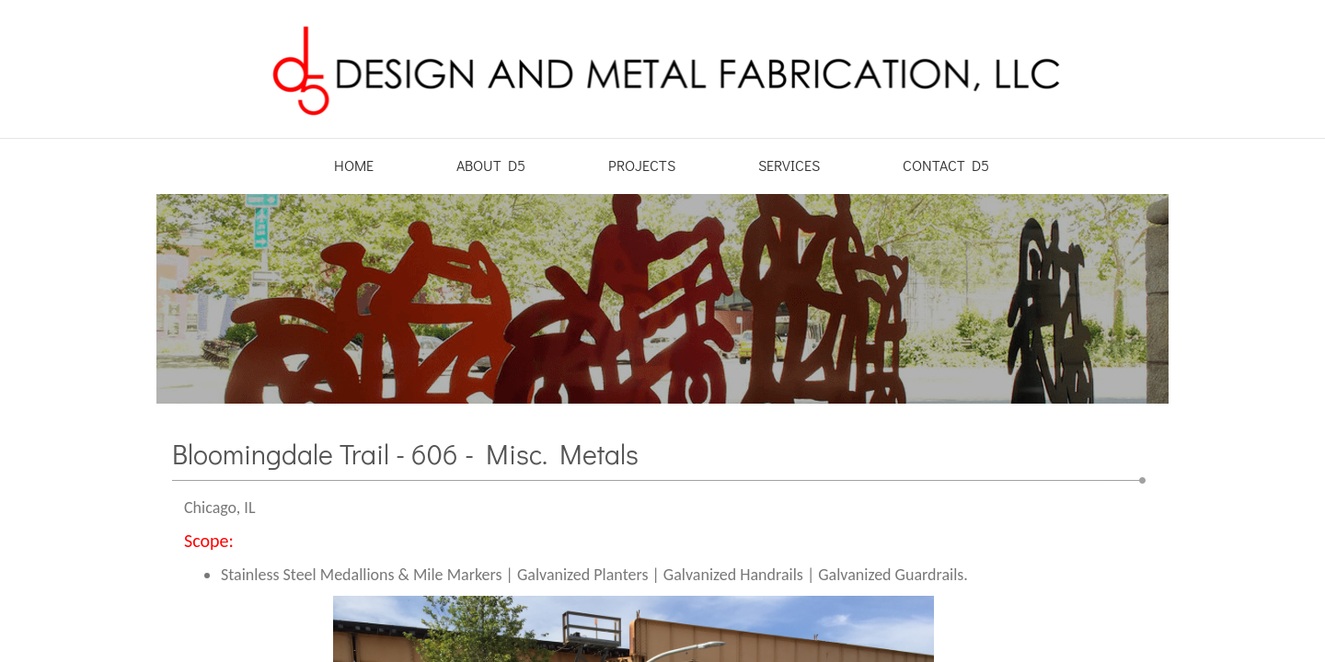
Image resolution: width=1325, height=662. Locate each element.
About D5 (490, 165)
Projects (641, 165)
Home (354, 165)
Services (789, 165)
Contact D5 (946, 165)
